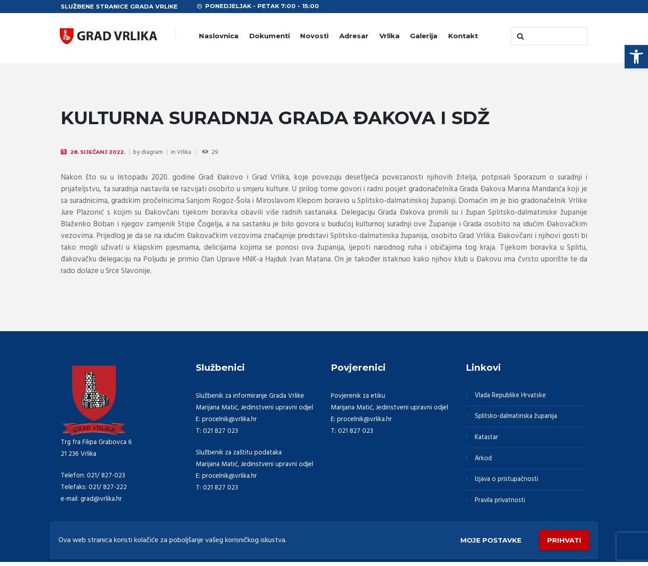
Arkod (484, 460)
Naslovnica (218, 35)
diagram (153, 152)
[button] (636, 56)
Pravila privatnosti (501, 504)
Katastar (487, 439)
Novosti (314, 35)
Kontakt (463, 35)
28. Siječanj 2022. (98, 151)
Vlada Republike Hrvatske (512, 396)
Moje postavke (487, 539)
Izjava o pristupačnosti (507, 482)
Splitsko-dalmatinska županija (517, 417)
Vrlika (389, 35)
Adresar (354, 35)
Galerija (423, 35)
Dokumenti (269, 35)
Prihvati (563, 539)
